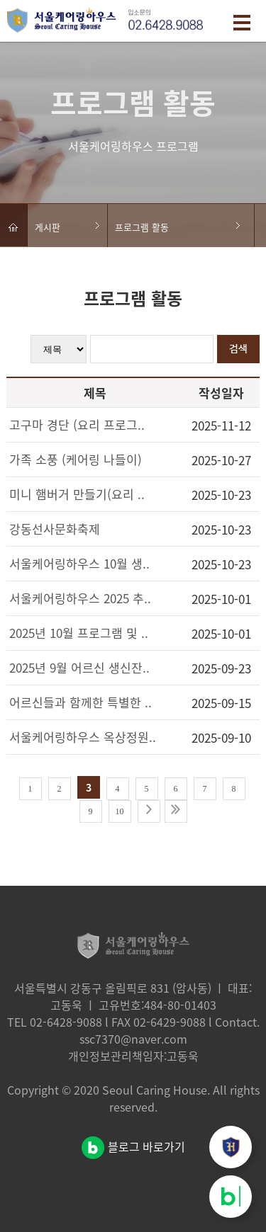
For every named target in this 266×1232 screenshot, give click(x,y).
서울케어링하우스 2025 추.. (80, 598)
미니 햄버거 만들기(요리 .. (77, 494)
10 (120, 811)
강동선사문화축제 (54, 528)
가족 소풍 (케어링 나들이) (75, 459)
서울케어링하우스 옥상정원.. (82, 737)
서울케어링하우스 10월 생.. (79, 563)
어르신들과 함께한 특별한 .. (80, 702)
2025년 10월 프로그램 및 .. (78, 632)
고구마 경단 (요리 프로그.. (77, 424)
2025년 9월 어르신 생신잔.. (79, 667)
